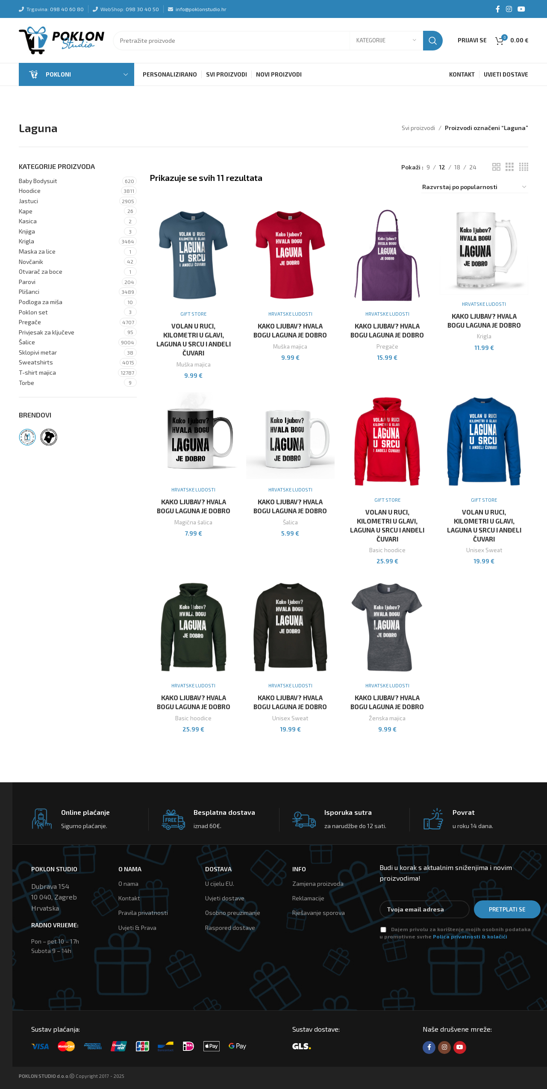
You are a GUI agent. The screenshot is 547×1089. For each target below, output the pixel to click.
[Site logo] (61, 39)
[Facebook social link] (498, 9)
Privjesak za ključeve (46, 332)
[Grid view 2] (496, 167)
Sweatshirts (36, 362)
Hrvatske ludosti (290, 314)
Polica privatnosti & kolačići (470, 936)
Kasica (28, 221)
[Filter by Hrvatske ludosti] (48, 437)
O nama (128, 883)
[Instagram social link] (509, 9)
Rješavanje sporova (318, 912)
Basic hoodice (387, 550)
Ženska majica (387, 718)
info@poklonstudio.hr (201, 9)
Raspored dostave (230, 927)
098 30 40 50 (142, 9)
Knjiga (27, 231)
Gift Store (193, 314)
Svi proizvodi (418, 127)
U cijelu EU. (219, 883)
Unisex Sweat (484, 550)
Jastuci (28, 200)
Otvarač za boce (40, 271)
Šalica (290, 522)
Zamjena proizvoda (318, 883)
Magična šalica (193, 522)
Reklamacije (308, 898)
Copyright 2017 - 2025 (71, 1076)
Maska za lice (37, 251)
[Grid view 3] (510, 167)
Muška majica (193, 364)
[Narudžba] (474, 187)
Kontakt (129, 898)
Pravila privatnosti (143, 912)
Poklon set (33, 312)
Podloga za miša (40, 301)
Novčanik (31, 261)
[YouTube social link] (521, 9)
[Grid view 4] (523, 167)
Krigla (26, 241)
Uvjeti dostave (224, 898)
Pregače (30, 322)
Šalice (27, 342)
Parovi (27, 281)
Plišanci (29, 291)
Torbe (26, 382)
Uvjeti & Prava (137, 927)
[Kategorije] (386, 41)
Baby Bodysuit (38, 180)
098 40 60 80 (67, 9)
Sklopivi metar (38, 352)
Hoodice (30, 190)
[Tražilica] (278, 40)
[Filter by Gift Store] (27, 437)
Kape (25, 211)
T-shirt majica (37, 372)
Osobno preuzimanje (232, 912)
